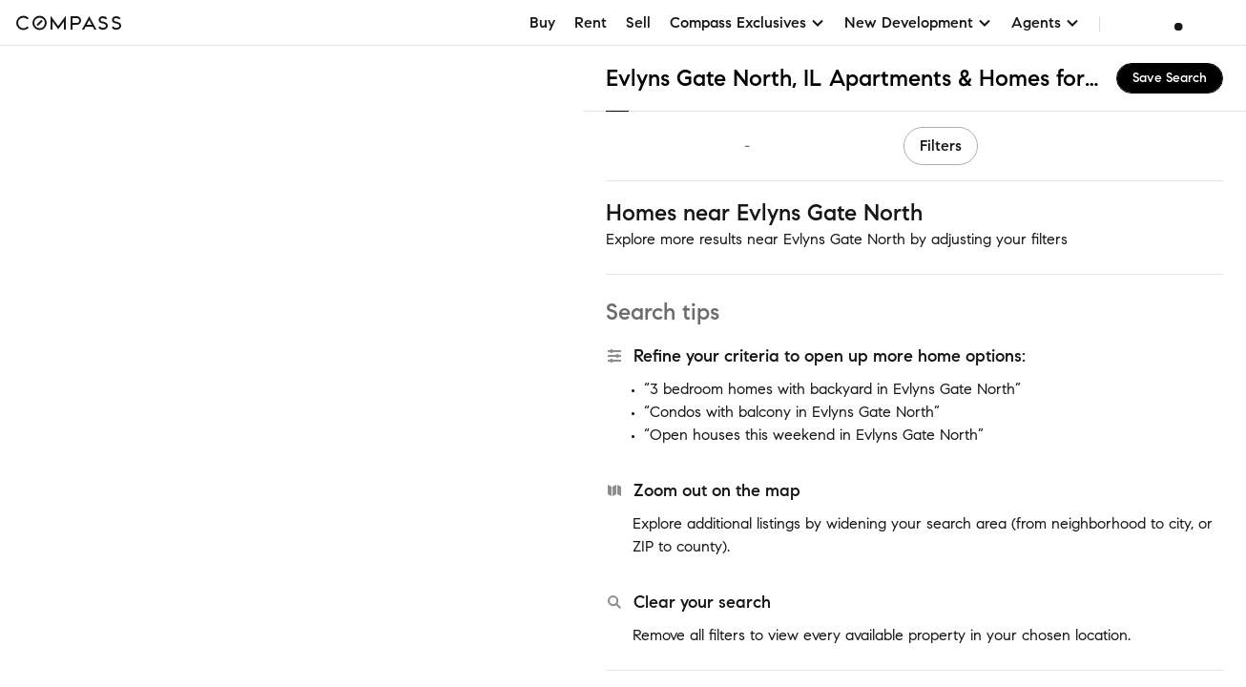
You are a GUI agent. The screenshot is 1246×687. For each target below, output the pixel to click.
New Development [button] (918, 22)
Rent (590, 22)
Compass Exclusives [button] (747, 22)
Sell (638, 22)
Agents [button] (1045, 22)
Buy (542, 22)
